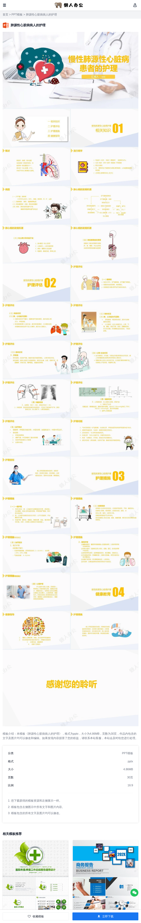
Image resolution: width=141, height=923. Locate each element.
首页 (5, 14)
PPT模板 (17, 14)
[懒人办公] (69, 5)
